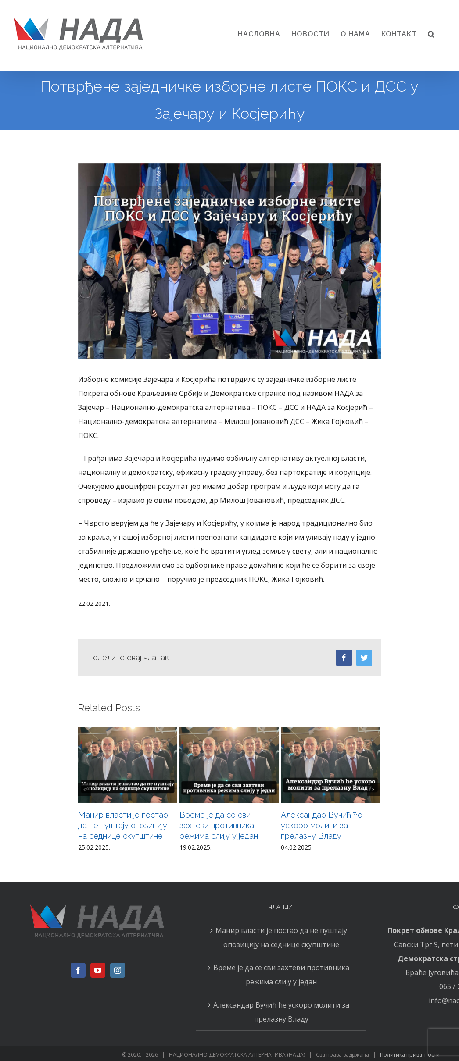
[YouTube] (97, 970)
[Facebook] (78, 970)
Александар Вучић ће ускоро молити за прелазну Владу (321, 825)
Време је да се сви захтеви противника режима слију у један (218, 825)
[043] (229, 261)
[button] (431, 34)
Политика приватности (410, 1054)
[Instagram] (117, 970)
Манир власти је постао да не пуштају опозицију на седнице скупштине (123, 825)
